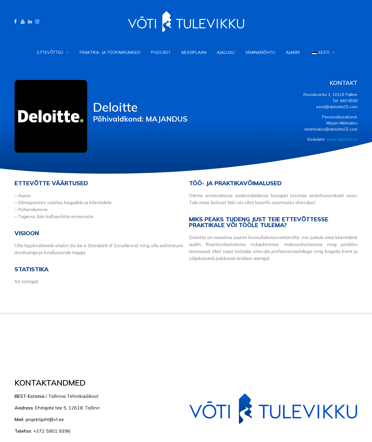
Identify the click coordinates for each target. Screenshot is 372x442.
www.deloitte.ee (341, 139)
